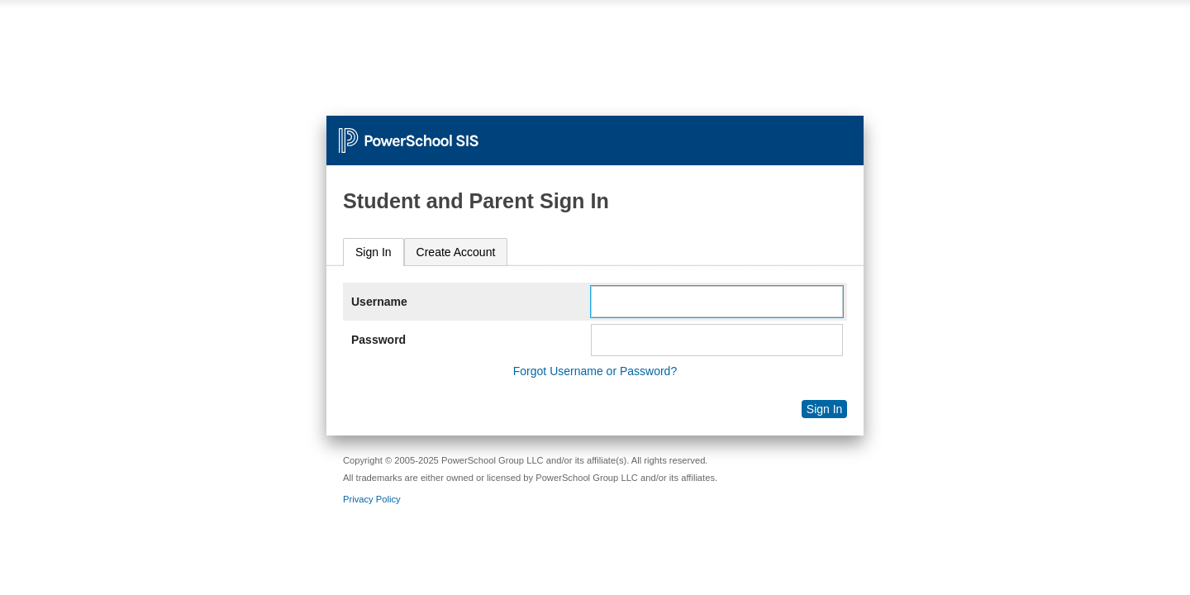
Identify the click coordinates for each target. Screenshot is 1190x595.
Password (378, 339)
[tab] (373, 252)
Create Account (456, 252)
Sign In (373, 252)
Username (379, 301)
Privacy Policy (372, 499)
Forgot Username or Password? (595, 371)
